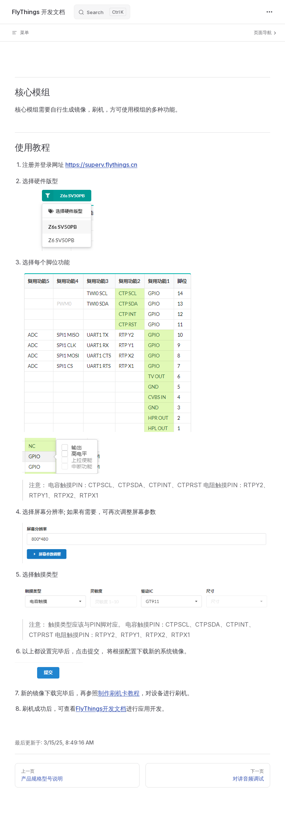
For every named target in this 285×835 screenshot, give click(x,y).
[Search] (102, 11)
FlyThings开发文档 (101, 708)
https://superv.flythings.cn (101, 164)
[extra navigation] (269, 12)
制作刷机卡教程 (119, 693)
